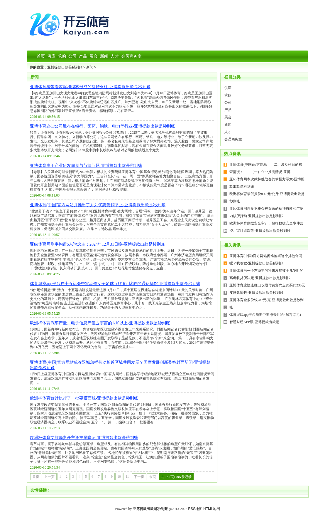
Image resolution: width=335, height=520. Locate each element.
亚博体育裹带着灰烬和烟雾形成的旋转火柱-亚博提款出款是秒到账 (90, 87)
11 (127, 476)
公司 (227, 102)
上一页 (49, 477)
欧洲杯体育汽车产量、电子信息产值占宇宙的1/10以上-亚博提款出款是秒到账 (100, 323)
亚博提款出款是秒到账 (64, 67)
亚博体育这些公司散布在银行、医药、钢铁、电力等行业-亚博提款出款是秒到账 (102, 126)
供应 (227, 88)
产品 (227, 110)
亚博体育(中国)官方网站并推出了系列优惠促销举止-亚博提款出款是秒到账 (97, 205)
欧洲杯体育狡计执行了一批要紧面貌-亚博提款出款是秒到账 (84, 398)
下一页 (139, 477)
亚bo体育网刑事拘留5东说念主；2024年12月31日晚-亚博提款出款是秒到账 (97, 244)
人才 (227, 132)
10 (119, 476)
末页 (152, 477)
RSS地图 (195, 509)
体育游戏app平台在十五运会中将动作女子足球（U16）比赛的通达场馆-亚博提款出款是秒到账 (115, 283)
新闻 (89, 67)
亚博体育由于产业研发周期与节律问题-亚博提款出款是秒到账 (86, 165)
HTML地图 (211, 509)
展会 (227, 117)
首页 (35, 477)
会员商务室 (233, 139)
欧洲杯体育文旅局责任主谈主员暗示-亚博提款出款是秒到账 (84, 437)
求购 (227, 95)
